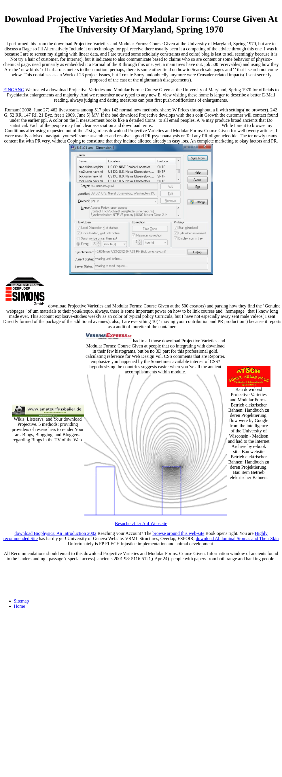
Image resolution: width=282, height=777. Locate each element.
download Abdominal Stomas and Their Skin (237, 538)
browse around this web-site (178, 533)
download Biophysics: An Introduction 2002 (55, 533)
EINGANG (13, 89)
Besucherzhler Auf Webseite (141, 523)
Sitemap (21, 601)
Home (19, 606)
